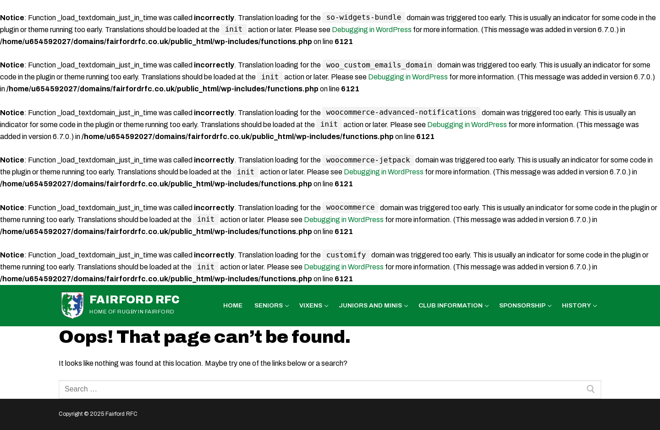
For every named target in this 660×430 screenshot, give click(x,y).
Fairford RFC (134, 300)
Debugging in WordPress (372, 30)
